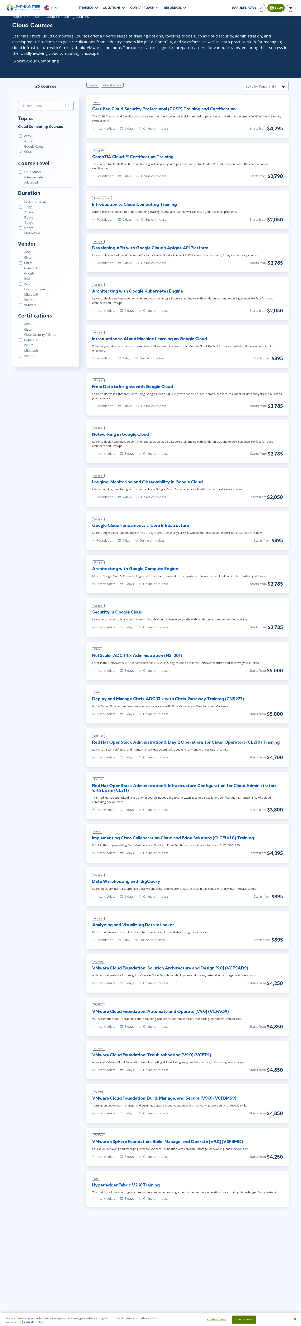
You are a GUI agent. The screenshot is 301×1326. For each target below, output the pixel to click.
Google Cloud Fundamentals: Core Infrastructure (140, 525)
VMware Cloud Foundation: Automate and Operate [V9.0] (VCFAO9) (160, 1011)
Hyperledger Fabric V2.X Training (126, 1185)
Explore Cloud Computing (35, 61)
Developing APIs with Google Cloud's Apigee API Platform (150, 247)
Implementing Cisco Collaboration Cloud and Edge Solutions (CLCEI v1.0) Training (173, 837)
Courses (34, 16)
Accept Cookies (244, 1319)
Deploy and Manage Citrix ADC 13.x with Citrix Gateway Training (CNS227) (168, 698)
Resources (173, 8)
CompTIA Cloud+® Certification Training (133, 156)
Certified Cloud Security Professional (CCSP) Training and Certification (164, 108)
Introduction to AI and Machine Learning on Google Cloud (149, 338)
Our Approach (142, 8)
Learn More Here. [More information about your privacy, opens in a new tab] (34, 1322)
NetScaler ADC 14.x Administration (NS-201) (137, 655)
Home (17, 16)
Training (86, 8)
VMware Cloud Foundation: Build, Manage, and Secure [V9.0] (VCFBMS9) (164, 1098)
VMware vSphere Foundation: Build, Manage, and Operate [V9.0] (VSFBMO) (167, 1141)
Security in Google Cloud (117, 612)
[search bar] (46, 106)
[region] (150, 1319)
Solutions (112, 8)
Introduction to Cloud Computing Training (134, 204)
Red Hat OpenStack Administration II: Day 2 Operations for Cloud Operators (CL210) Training (186, 742)
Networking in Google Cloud (120, 434)
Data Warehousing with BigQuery (126, 881)
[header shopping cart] (290, 8)
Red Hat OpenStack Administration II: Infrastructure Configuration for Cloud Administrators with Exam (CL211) (184, 788)
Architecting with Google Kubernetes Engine (137, 291)
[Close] (295, 1319)
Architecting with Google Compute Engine (135, 568)
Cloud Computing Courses (40, 126)
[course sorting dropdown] (266, 86)
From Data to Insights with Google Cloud (132, 386)
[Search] (261, 8)
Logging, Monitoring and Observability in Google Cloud (147, 482)
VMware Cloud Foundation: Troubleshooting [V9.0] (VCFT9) (151, 1054)
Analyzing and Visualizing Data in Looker (133, 924)
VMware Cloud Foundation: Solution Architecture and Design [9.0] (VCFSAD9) (170, 968)
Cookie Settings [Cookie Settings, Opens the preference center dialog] (217, 1319)
